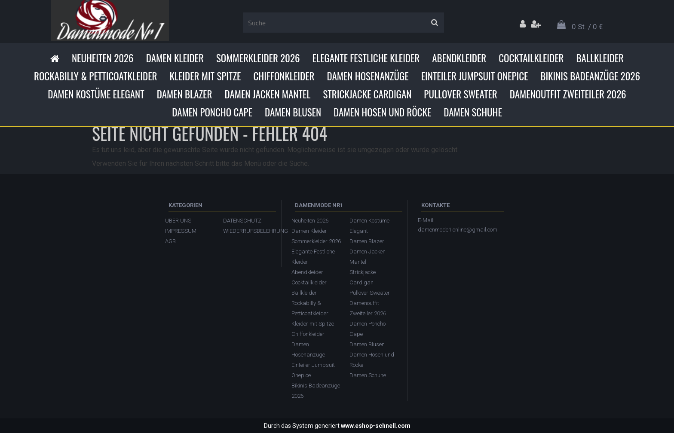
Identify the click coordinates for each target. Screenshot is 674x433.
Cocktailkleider (531, 58)
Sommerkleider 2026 (258, 58)
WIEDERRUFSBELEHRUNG (248, 231)
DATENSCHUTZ (242, 220)
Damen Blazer (184, 94)
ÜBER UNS (178, 220)
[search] (434, 23)
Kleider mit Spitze (205, 76)
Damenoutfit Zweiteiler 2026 (568, 94)
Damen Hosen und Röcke (382, 112)
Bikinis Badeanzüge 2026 (590, 76)
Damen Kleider (175, 58)
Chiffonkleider (283, 76)
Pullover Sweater (460, 94)
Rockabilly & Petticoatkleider (95, 76)
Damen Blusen (293, 112)
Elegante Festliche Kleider (366, 58)
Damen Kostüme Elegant (96, 94)
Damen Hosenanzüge (367, 76)
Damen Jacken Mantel (267, 94)
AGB (170, 241)
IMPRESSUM (180, 231)
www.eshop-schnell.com (376, 425)
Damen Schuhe (473, 112)
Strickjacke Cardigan (367, 94)
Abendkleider (459, 58)
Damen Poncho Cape (212, 112)
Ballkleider (600, 58)
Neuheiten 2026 (103, 58)
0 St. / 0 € (587, 26)
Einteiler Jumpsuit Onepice (474, 76)
